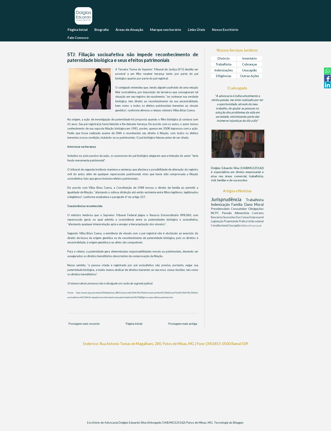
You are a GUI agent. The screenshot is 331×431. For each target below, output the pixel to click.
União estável (256, 221)
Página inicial (134, 323)
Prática (243, 221)
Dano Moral (254, 204)
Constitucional (219, 225)
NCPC (216, 213)
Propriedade (231, 221)
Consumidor (239, 208)
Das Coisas (243, 217)
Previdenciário (221, 208)
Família (237, 204)
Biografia (101, 29)
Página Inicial (78, 29)
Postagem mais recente (84, 323)
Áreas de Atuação (129, 29)
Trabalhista (255, 200)
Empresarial (257, 217)
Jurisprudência (228, 199)
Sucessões (229, 217)
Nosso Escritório (225, 29)
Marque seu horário (165, 29)
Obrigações (256, 208)
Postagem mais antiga (182, 323)
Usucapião (234, 225)
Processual (255, 225)
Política (245, 225)
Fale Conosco (78, 37)
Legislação (217, 221)
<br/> (165, 381)
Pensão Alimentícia (237, 213)
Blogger (238, 422)
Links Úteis (196, 29)
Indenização (221, 204)
